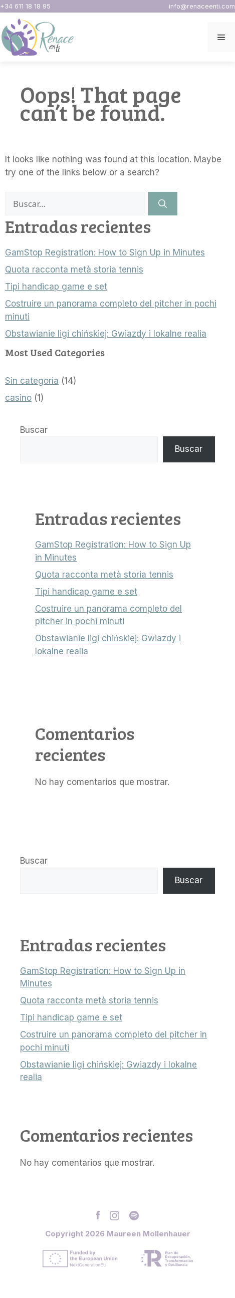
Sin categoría (32, 381)
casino (18, 398)
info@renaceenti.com (202, 6)
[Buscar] (162, 204)
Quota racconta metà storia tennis (74, 270)
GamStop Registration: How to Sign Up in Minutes (105, 252)
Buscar (34, 430)
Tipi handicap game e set (56, 287)
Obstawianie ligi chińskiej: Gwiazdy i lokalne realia (105, 334)
